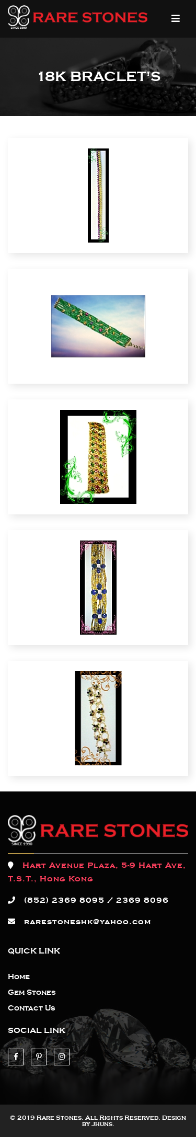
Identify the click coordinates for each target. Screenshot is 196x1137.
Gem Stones (32, 993)
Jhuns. (102, 1124)
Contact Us (31, 1008)
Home (19, 977)
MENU (175, 18)
